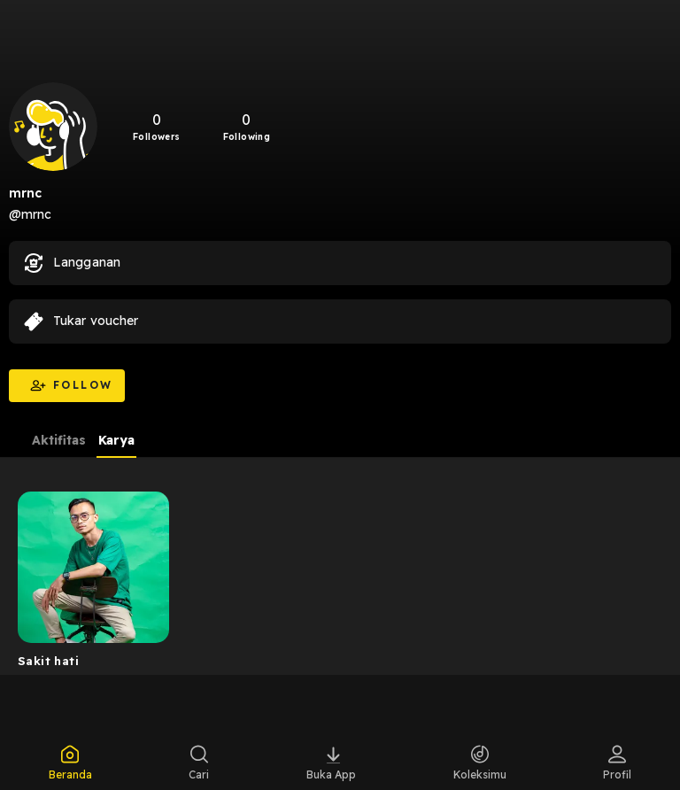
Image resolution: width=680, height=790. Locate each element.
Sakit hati (48, 661)
